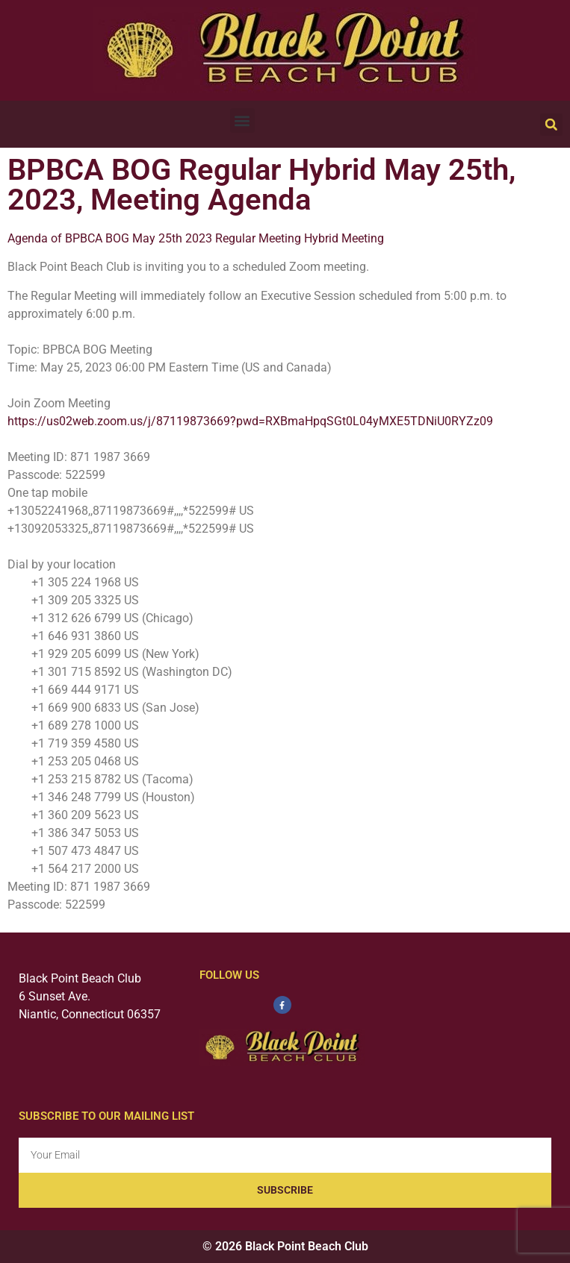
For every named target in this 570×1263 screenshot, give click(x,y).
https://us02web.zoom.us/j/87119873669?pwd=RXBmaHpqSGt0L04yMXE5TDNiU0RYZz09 (250, 421)
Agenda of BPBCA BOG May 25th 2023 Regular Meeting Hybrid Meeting (195, 238)
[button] (242, 120)
